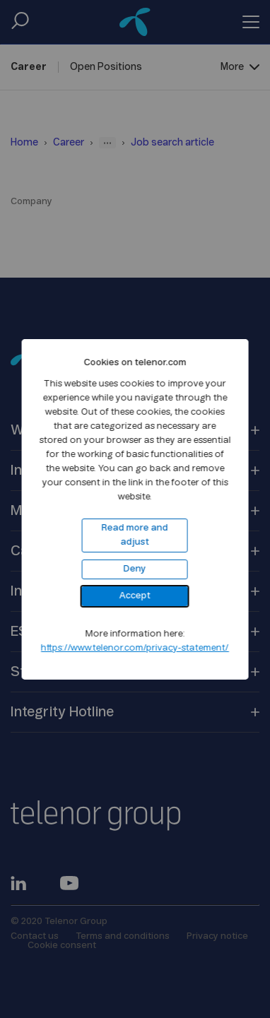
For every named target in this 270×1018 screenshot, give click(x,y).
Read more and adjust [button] (135, 535)
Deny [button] (135, 569)
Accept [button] (135, 595)
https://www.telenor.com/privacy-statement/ (135, 648)
